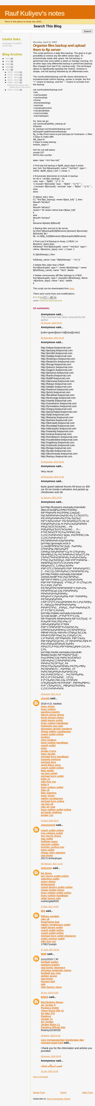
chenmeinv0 (48, 825)
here (72, 288)
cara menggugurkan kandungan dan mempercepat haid (62, 1041)
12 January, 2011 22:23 (51, 498)
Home (63, 1092)
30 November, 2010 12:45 (52, 477)
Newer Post (39, 1092)
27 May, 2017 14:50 (49, 907)
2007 (7, 70)
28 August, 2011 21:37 (51, 694)
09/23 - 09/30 (14, 72)
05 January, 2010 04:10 (51, 323)
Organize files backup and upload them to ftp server (18, 86)
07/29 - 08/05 (14, 75)
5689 (43, 954)
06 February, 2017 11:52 (52, 864)
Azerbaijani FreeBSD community (11, 44)
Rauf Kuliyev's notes (34, 13)
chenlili (45, 698)
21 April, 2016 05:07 (50, 821)
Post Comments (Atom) (59, 1098)
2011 (7, 58)
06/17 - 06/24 (14, 77)
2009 (7, 64)
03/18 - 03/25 (14, 90)
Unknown (46, 868)
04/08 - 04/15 (14, 82)
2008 (7, 67)
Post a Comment (40, 1077)
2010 (7, 61)
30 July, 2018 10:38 (49, 993)
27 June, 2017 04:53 (50, 950)
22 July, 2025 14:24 (49, 1071)
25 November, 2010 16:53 (52, 462)
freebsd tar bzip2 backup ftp (50, 301)
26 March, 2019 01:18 (50, 1036)
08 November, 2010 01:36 (52, 338)
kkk (43, 911)
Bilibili (44, 997)
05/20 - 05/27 (14, 80)
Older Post (87, 1092)
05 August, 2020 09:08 (51, 1056)
